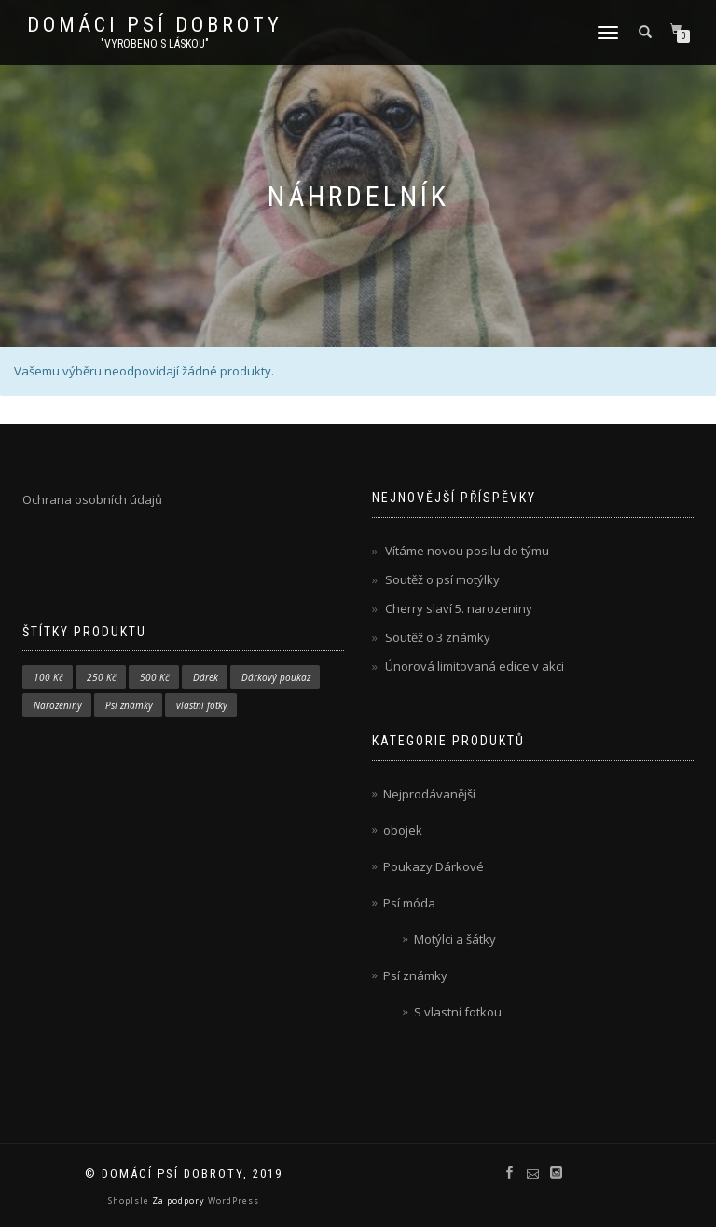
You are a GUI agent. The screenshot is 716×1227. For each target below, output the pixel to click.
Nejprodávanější (429, 793)
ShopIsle (130, 1200)
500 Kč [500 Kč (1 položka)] (155, 677)
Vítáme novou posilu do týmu (467, 550)
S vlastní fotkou (458, 1011)
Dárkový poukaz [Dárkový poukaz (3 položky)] (275, 677)
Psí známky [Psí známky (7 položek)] (129, 705)
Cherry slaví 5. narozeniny (458, 608)
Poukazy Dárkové (433, 866)
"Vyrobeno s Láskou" (155, 43)
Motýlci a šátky (455, 939)
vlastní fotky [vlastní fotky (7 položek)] (201, 705)
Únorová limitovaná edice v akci (474, 666)
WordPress (232, 1200)
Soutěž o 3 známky (437, 637)
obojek (402, 830)
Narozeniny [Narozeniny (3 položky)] (58, 705)
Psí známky (415, 975)
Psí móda (409, 902)
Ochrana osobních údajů (92, 499)
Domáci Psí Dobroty (154, 25)
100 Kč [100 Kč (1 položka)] (48, 677)
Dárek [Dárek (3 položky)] (205, 677)
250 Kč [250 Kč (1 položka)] (102, 677)
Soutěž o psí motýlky (442, 579)
